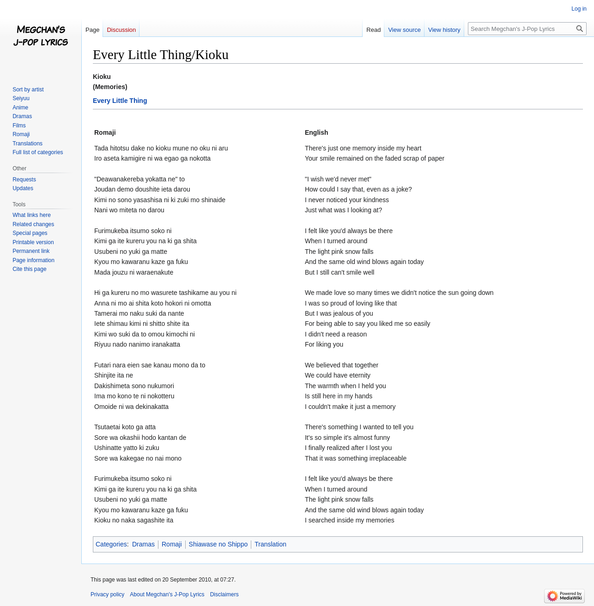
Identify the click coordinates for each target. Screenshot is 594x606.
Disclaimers (224, 594)
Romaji (172, 544)
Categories (111, 544)
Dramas (143, 544)
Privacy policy (107, 594)
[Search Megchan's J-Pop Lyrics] (527, 28)
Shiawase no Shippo (218, 544)
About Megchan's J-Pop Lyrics (167, 594)
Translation (270, 544)
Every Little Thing (120, 100)
